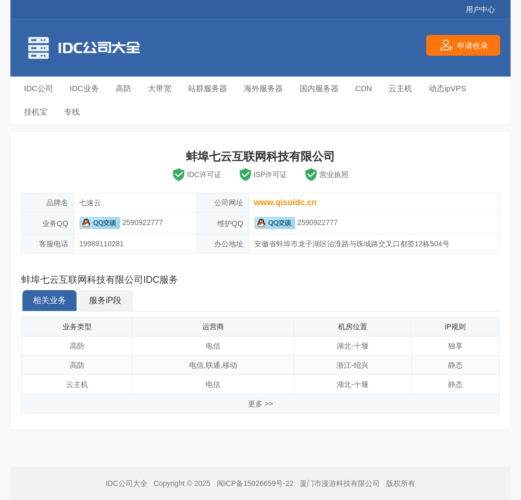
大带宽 (159, 88)
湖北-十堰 (352, 346)
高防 (123, 88)
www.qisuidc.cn (285, 202)
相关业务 (49, 300)
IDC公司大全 (126, 483)
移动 (229, 365)
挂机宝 (35, 111)
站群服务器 (207, 88)
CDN (364, 88)
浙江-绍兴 (352, 365)
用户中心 (480, 9)
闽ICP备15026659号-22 (255, 483)
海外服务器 (263, 88)
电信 (213, 346)
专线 (72, 111)
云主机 (400, 88)
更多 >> (260, 403)
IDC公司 (38, 88)
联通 (213, 365)
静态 (455, 365)
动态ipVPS (447, 88)
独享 (455, 346)
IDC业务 (84, 88)
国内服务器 (319, 88)
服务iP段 (105, 300)
